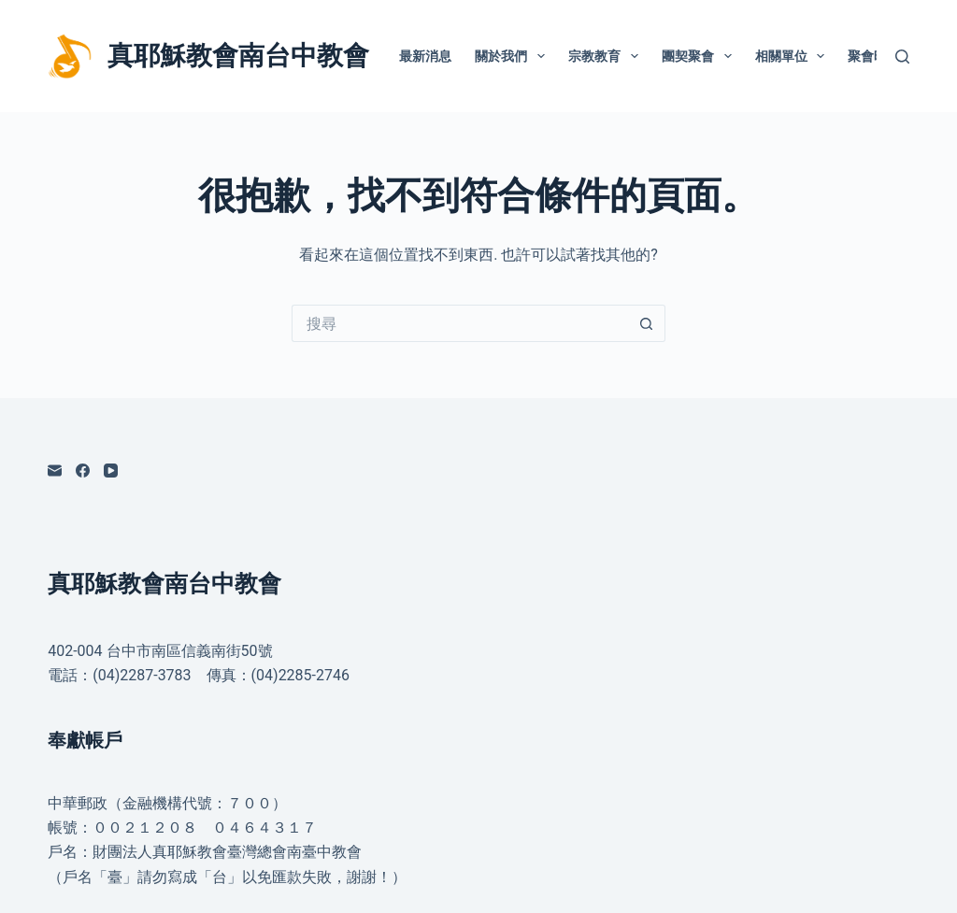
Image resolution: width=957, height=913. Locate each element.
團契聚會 (700, 56)
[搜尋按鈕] (646, 323)
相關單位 (794, 56)
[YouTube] (111, 471)
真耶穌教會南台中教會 (238, 55)
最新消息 (425, 56)
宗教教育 (607, 56)
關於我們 (513, 56)
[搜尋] (902, 57)
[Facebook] (83, 471)
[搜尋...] (460, 323)
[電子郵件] (55, 471)
